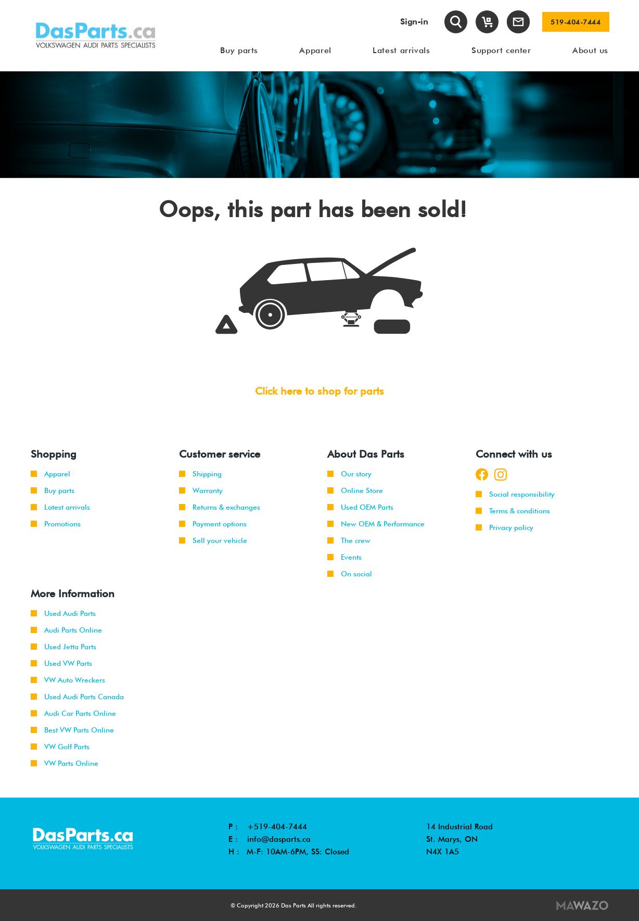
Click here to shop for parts (319, 391)
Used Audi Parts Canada (77, 696)
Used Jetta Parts (63, 646)
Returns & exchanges (219, 507)
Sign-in (414, 22)
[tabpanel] (319, 124)
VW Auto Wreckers (68, 680)
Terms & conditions (513, 511)
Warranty (201, 490)
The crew (348, 540)
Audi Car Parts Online (73, 713)
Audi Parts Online (66, 630)
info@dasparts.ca (279, 839)
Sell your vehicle (213, 540)
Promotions (56, 524)
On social (349, 574)
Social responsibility (515, 494)
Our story (349, 474)
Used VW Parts (61, 663)
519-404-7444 (575, 22)
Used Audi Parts (63, 613)
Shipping (200, 474)
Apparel (50, 474)
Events (344, 557)
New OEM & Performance (376, 524)
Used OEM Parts (360, 507)
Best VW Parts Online (72, 730)
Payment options (213, 524)
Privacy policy (504, 527)
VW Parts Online (64, 763)
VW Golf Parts (60, 746)
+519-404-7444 (277, 826)
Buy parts (52, 490)
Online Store (355, 490)
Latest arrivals (60, 507)
